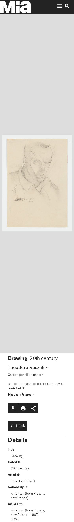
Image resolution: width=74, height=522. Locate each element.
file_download (13, 408)
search (67, 6)
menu (59, 6)
